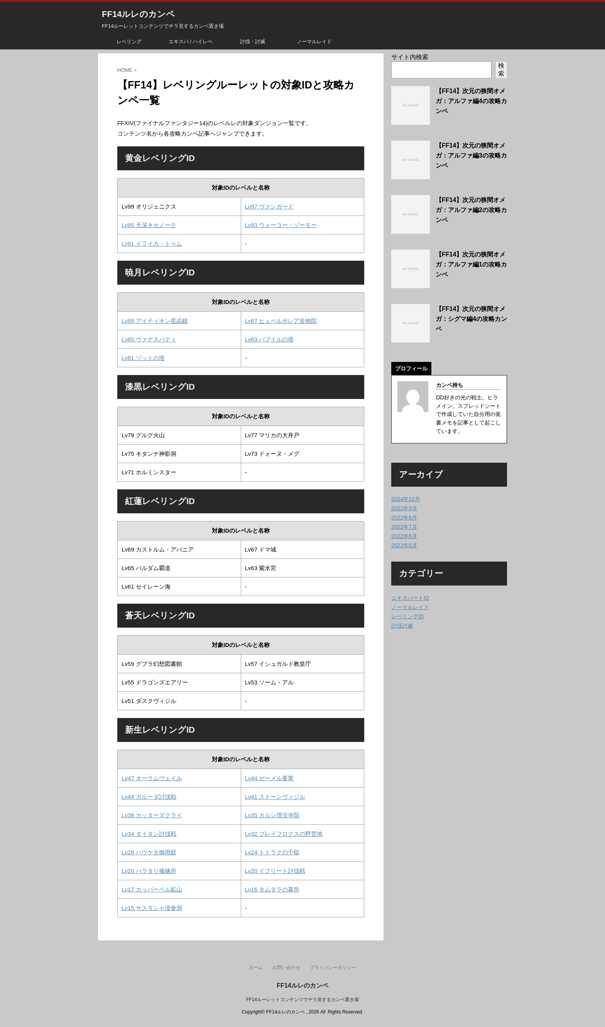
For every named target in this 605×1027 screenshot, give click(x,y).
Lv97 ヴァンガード (269, 206)
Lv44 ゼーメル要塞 (269, 778)
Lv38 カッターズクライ (152, 815)
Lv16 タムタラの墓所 (272, 889)
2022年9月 (404, 508)
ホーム (256, 967)
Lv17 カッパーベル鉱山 (152, 889)
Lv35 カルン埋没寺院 (272, 815)
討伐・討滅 (252, 41)
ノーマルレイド (314, 41)
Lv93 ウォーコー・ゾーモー (281, 225)
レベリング (129, 41)
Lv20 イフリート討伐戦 (275, 870)
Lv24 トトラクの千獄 (272, 852)
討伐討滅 (402, 626)
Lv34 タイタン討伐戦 (149, 833)
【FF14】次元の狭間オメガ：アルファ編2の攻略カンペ (471, 210)
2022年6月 (404, 536)
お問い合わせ (286, 967)
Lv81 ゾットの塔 (143, 358)
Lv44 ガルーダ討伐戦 (149, 796)
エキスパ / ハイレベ (191, 41)
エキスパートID (410, 598)
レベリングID (407, 616)
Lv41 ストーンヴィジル (275, 796)
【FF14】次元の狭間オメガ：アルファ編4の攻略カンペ (471, 101)
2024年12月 (405, 499)
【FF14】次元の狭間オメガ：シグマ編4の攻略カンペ (471, 319)
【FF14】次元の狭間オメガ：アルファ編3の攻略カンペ (471, 155)
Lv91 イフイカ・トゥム (152, 243)
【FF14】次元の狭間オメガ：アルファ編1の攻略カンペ (471, 264)
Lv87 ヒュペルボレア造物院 (281, 320)
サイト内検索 (409, 57)
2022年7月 (404, 527)
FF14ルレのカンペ (138, 14)
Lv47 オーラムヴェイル (152, 778)
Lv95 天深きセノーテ (149, 225)
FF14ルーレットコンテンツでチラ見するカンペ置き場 (302, 999)
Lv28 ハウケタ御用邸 (149, 852)
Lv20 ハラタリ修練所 (149, 870)
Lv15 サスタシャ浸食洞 (152, 908)
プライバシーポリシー (333, 967)
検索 (501, 69)
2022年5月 (404, 545)
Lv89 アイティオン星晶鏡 (155, 320)
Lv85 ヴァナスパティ (149, 339)
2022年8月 (404, 517)
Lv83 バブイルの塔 (269, 339)
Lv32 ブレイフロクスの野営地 (284, 833)
